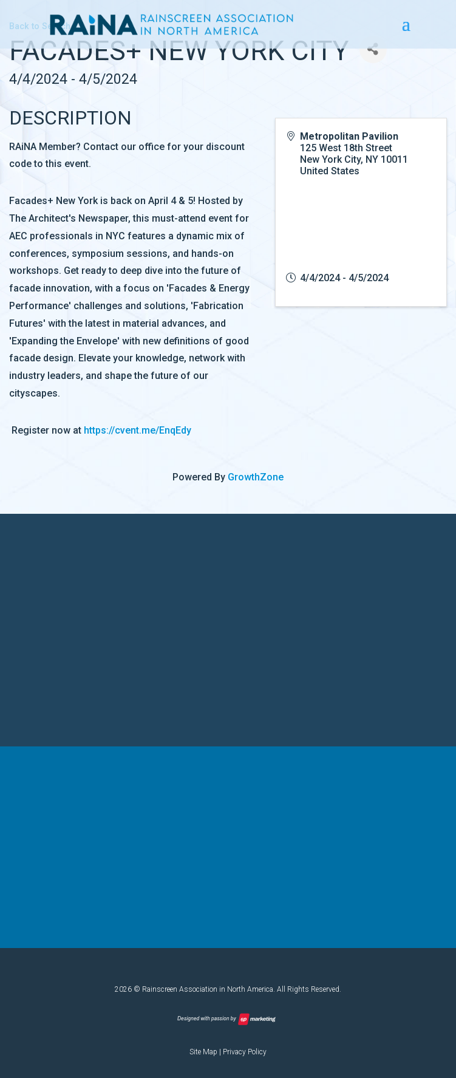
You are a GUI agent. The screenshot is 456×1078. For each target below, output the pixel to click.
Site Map (203, 1050)
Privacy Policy (245, 1050)
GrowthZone (256, 477)
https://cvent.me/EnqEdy (137, 430)
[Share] (373, 49)
